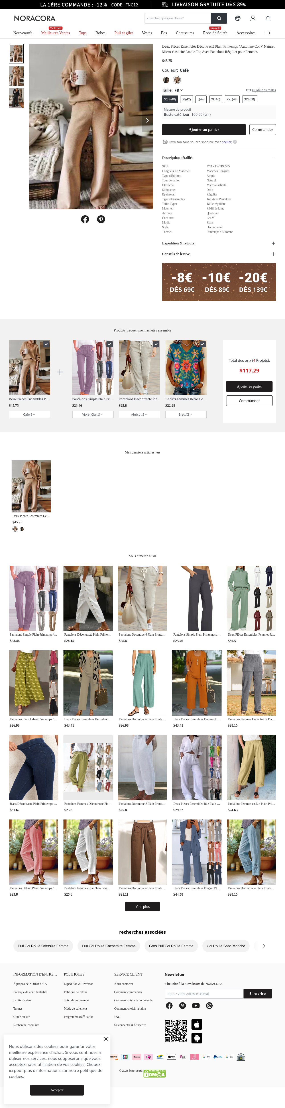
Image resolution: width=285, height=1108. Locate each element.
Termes (17, 1008)
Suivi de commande (76, 1000)
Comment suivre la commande (133, 1000)
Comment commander (128, 992)
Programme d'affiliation (79, 1017)
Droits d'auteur (22, 1000)
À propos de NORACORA (30, 984)
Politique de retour (75, 992)
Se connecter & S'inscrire (130, 1025)
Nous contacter (123, 984)
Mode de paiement (75, 1008)
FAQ (117, 1017)
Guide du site (21, 1017)
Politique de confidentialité (30, 992)
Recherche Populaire (26, 1025)
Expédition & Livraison (79, 984)
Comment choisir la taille (130, 1008)
